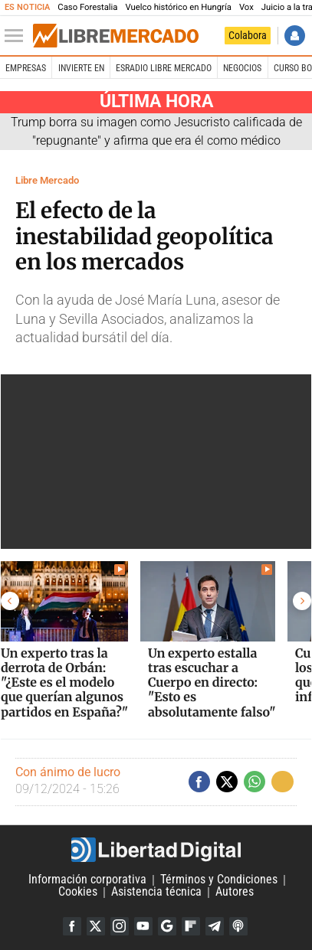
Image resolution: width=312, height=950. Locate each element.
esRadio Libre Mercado (164, 68)
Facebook (72, 926)
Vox (246, 7)
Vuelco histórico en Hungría (178, 7)
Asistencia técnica (156, 892)
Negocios (242, 68)
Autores (234, 892)
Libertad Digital (156, 849)
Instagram (119, 926)
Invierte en (81, 68)
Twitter (96, 926)
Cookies (77, 892)
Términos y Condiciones (219, 880)
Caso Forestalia (87, 7)
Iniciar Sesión (294, 35)
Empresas (25, 68)
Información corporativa (87, 880)
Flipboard (191, 926)
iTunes (238, 926)
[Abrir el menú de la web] (18, 36)
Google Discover (167, 926)
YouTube (143, 926)
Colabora (247, 35)
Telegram (214, 926)
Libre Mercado (47, 180)
